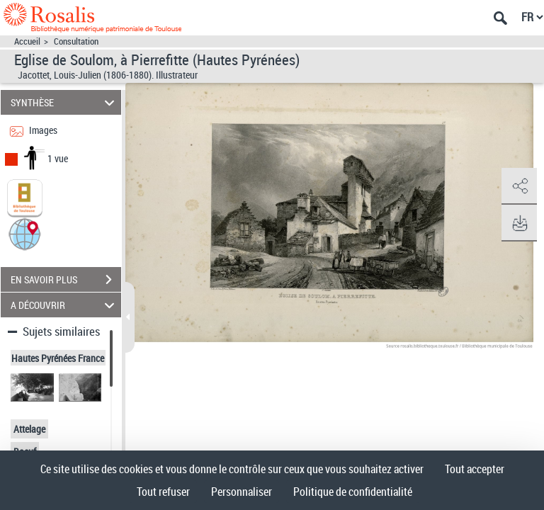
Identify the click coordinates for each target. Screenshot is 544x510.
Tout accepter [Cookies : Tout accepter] (474, 469)
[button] (24, 233)
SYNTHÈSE (65, 102)
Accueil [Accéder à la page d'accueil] (27, 41)
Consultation (76, 41)
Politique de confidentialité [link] (352, 491)
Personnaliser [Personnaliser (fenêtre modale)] (241, 491)
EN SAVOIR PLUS (66, 280)
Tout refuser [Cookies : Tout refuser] (163, 491)
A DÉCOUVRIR (65, 305)
